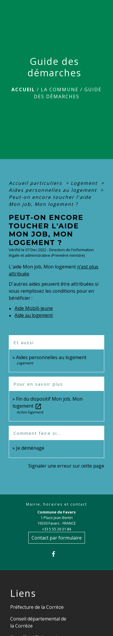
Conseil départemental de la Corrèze (38, 622)
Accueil (23, 89)
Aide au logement (34, 315)
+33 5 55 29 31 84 (56, 529)
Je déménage (30, 448)
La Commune (60, 89)
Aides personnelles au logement (54, 190)
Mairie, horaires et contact (56, 504)
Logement (85, 183)
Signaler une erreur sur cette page (66, 466)
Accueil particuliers (36, 183)
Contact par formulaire (57, 538)
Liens (23, 593)
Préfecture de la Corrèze (37, 607)
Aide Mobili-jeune (34, 308)
